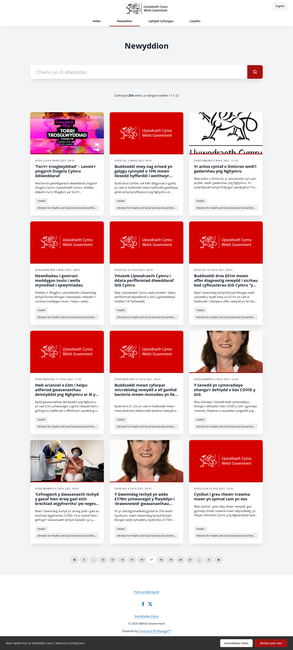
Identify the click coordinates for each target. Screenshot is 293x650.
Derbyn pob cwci (271, 643)
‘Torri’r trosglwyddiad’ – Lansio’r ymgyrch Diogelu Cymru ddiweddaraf (65, 171)
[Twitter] (150, 604)
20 (180, 559)
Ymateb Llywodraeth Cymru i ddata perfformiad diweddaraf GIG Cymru (144, 280)
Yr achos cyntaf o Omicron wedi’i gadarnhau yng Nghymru (225, 169)
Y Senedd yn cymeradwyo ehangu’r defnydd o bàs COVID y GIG (224, 389)
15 (132, 559)
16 (141, 559)
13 (112, 559)
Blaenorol (84, 559)
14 (122, 559)
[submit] (255, 72)
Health (41, 201)
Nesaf (209, 559)
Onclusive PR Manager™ (155, 631)
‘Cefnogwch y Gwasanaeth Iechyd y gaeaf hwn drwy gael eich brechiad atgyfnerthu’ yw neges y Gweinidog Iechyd (67, 501)
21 (190, 559)
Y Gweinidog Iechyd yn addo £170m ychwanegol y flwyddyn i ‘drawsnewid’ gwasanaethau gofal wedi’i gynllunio (145, 501)
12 (103, 559)
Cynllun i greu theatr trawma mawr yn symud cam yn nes (222, 497)
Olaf (218, 559)
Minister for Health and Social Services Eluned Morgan (68, 208)
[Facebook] (143, 604)
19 (170, 559)
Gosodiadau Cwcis (146, 616)
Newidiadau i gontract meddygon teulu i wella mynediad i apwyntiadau (59, 280)
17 (151, 559)
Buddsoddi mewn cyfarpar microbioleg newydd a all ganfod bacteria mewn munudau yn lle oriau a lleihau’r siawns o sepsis (146, 392)
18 (161, 559)
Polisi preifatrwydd (146, 592)
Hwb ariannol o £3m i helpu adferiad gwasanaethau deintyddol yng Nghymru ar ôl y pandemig (65, 392)
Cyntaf (74, 559)
